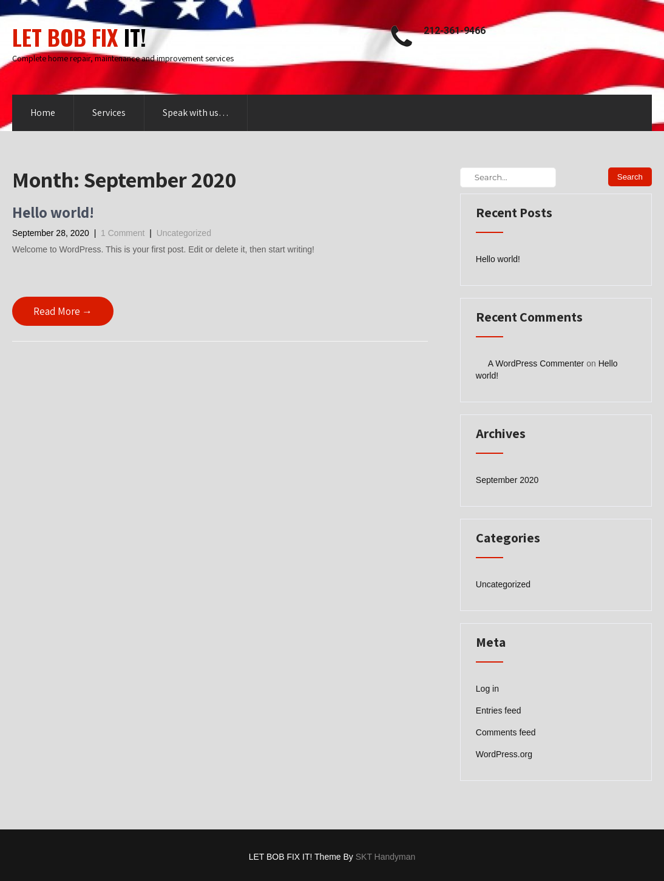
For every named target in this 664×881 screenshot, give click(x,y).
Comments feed (506, 732)
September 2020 (507, 480)
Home (42, 112)
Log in (487, 689)
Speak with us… (196, 112)
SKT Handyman (386, 857)
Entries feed (498, 710)
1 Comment (122, 233)
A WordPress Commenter (536, 363)
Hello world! (53, 212)
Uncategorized (184, 233)
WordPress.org (504, 754)
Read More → (62, 311)
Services (109, 112)
